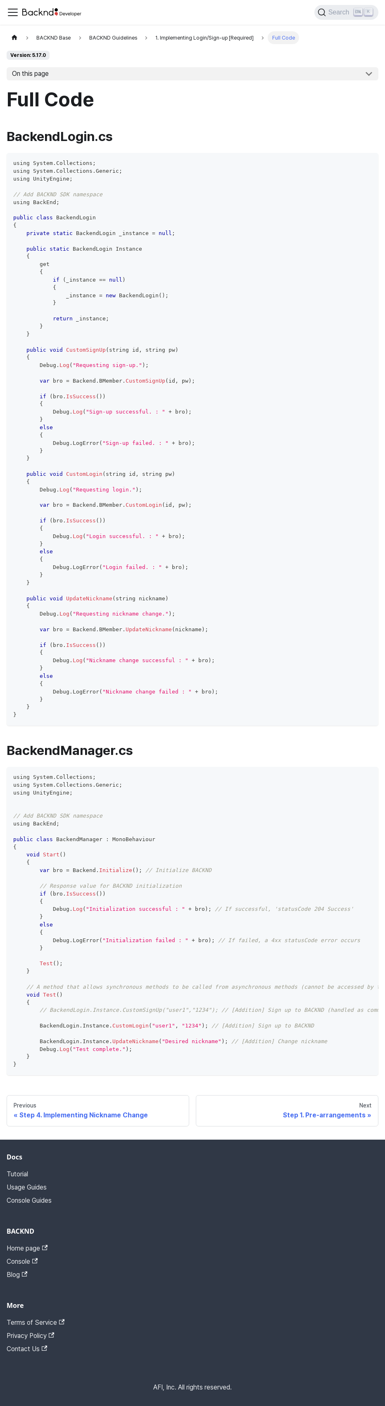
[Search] (346, 12)
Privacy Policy (30, 1336)
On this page (30, 74)
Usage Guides (27, 1187)
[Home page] (14, 37)
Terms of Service (35, 1322)
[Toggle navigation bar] (13, 12)
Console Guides (29, 1200)
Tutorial (17, 1174)
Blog (17, 1275)
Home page (27, 1248)
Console (22, 1261)
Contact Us (27, 1349)
